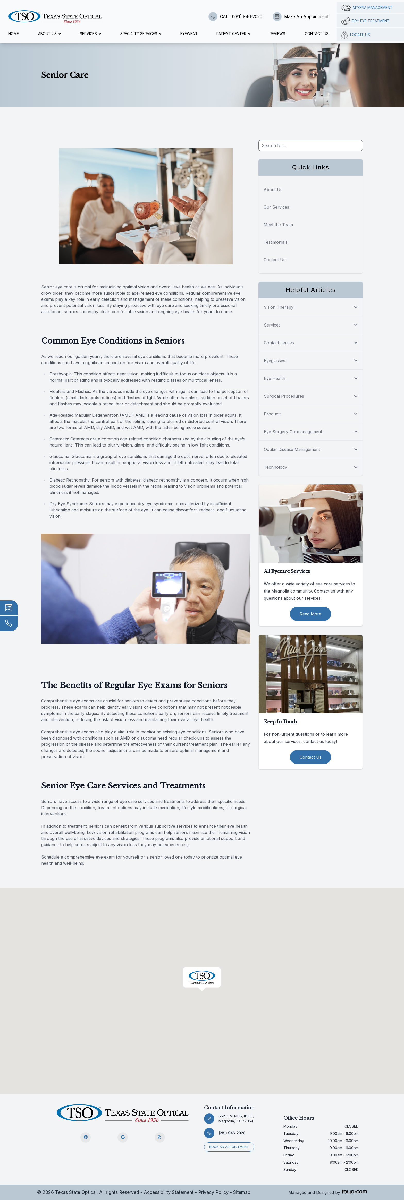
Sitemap (241, 1192)
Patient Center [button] (233, 33)
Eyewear (188, 33)
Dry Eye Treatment (365, 21)
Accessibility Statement (168, 1192)
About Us (273, 189)
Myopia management (367, 8)
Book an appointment (229, 1146)
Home (13, 33)
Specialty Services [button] (140, 33)
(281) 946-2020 (231, 1133)
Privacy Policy (213, 1192)
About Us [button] (49, 33)
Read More (310, 613)
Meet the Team (278, 224)
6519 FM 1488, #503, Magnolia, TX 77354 (236, 1118)
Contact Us (317, 33)
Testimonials (276, 242)
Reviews (277, 33)
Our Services (276, 207)
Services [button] (90, 33)
